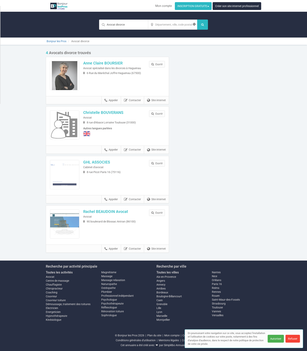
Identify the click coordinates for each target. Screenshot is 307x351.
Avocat (50, 276)
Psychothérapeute (112, 303)
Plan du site (154, 335)
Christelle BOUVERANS (103, 112)
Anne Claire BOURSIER (103, 63)
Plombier (106, 291)
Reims (215, 287)
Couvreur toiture (56, 300)
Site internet (156, 100)
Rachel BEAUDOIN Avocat (105, 211)
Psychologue (109, 299)
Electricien (52, 308)
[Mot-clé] (123, 25)
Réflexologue (109, 307)
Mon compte (163, 6)
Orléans (216, 280)
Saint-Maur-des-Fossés (226, 299)
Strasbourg (219, 303)
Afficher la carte (218, 105)
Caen (159, 300)
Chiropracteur (54, 288)
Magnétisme (108, 272)
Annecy (160, 284)
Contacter (132, 100)
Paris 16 (217, 284)
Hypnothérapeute (56, 315)
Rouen (216, 295)
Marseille (161, 315)
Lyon (159, 311)
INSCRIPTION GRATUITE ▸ (193, 6)
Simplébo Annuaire (175, 345)
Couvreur (51, 296)
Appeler (111, 100)
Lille (158, 308)
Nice (214, 276)
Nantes (216, 272)
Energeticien (53, 311)
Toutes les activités (59, 272)
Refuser (292, 338)
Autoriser (275, 338)
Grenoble (161, 304)
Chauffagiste (54, 284)
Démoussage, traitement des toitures (68, 304)
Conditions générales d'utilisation (136, 340)
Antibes (161, 288)
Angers (160, 280)
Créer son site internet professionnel (237, 6)
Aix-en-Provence (166, 276)
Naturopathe (109, 284)
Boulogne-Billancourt (169, 296)
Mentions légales (169, 340)
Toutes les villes (167, 272)
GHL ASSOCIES (96, 162)
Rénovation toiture (112, 311)
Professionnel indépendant (117, 295)
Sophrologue (109, 315)
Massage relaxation (113, 280)
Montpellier (163, 319)
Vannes (216, 311)
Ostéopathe (108, 287)
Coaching (51, 292)
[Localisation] (172, 25)
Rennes (216, 291)
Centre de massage (57, 280)
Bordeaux (162, 292)
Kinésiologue (53, 319)
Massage (106, 276)
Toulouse (217, 307)
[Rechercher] (202, 25)
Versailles (217, 315)
